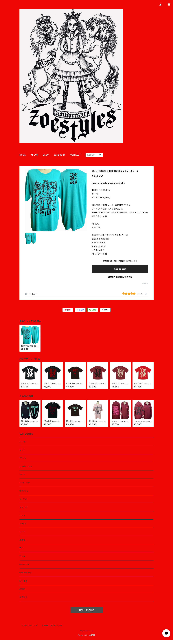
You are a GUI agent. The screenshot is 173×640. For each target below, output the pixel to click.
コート (22, 532)
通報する (145, 284)
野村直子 (23, 581)
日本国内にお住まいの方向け (120, 277)
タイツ (22, 474)
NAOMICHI (24, 564)
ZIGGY (22, 589)
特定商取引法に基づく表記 (52, 625)
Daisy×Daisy (25, 572)
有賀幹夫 (23, 597)
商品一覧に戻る (86, 610)
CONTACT (75, 155)
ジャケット (23, 499)
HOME (22, 155)
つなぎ (22, 515)
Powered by (86, 635)
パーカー (23, 442)
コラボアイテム (25, 466)
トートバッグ (24, 482)
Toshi (22, 556)
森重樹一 (23, 540)
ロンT (22, 450)
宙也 (21, 548)
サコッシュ (23, 491)
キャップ (22, 523)
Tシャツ (22, 458)
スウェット (23, 507)
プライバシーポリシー (29, 625)
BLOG (46, 155)
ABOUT (34, 155)
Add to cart (120, 269)
